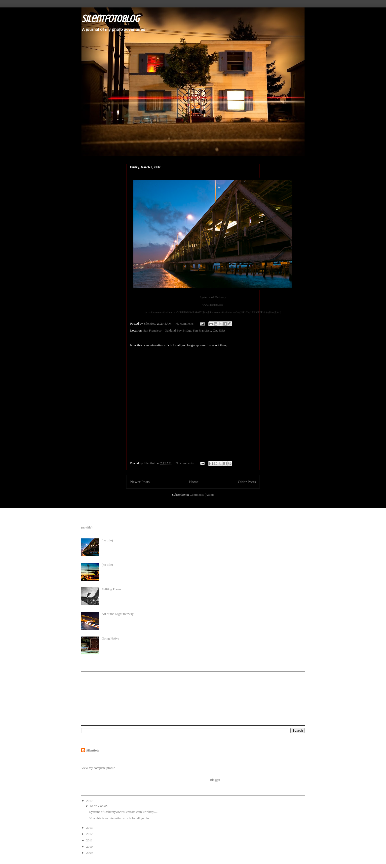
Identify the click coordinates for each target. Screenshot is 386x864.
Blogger (215, 780)
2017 (89, 801)
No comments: (185, 323)
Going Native (110, 638)
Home (193, 482)
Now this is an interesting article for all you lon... (121, 818)
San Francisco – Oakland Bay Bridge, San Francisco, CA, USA (184, 330)
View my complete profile (98, 768)
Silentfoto (92, 750)
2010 (89, 846)
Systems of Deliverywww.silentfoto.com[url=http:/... (123, 812)
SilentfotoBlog (110, 19)
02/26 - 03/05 (99, 806)
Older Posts (247, 482)
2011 (89, 840)
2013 (89, 827)
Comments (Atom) (202, 494)
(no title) (86, 527)
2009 (89, 853)
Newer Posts (140, 482)
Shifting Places (111, 589)
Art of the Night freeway (118, 614)
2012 (89, 834)
